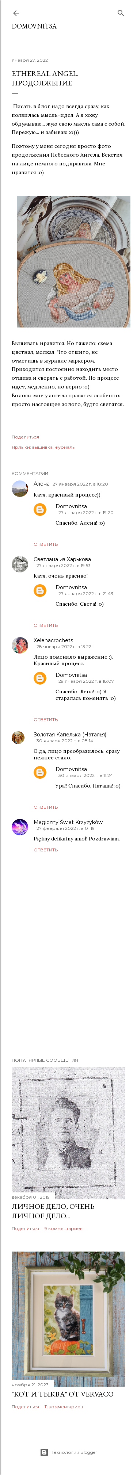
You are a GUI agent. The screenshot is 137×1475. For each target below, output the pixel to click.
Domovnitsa (34, 26)
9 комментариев (64, 1228)
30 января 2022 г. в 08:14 (65, 740)
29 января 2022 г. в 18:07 (86, 681)
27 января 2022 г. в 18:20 (80, 484)
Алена (42, 483)
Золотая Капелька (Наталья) (70, 734)
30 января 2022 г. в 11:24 (85, 775)
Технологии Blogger (68, 1452)
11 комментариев (64, 1406)
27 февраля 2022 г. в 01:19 (66, 828)
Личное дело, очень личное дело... (53, 1211)
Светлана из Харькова (62, 559)
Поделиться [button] (25, 437)
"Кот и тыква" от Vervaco (63, 1394)
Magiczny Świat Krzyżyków (68, 822)
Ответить (46, 544)
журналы (65, 447)
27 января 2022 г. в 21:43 (85, 593)
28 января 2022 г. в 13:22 (64, 646)
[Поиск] (121, 11)
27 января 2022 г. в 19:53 (64, 565)
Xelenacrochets (53, 640)
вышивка (42, 447)
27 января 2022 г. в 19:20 (86, 512)
